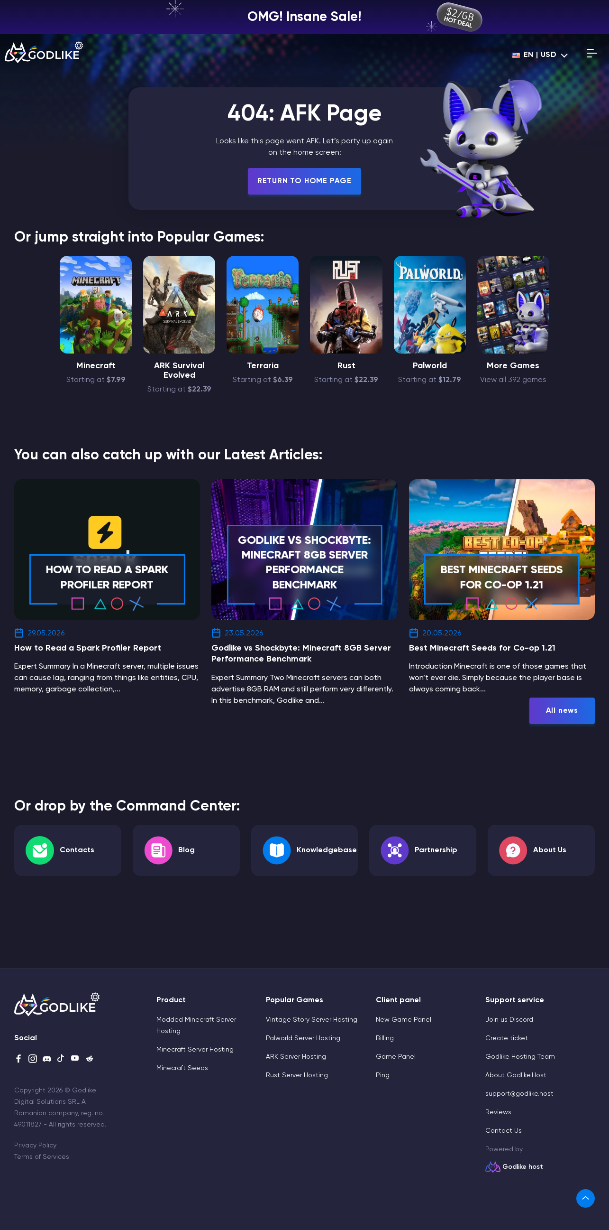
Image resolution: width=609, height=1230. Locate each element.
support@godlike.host (519, 1093)
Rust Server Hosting (297, 1075)
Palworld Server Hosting (303, 1038)
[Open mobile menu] (592, 55)
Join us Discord (509, 1019)
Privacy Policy (35, 1145)
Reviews (498, 1112)
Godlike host (522, 1167)
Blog (186, 850)
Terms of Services (41, 1157)
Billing (385, 1038)
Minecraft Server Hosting (195, 1049)
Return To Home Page (304, 181)
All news (562, 711)
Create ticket (506, 1038)
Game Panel (396, 1056)
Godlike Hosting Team (520, 1056)
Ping (383, 1075)
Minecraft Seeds (182, 1068)
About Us (549, 850)
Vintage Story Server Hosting (311, 1019)
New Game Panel (403, 1019)
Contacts (77, 850)
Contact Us (503, 1131)
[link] (585, 1198)
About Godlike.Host (515, 1075)
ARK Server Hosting (296, 1056)
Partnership (436, 850)
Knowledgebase (327, 850)
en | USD (534, 55)
